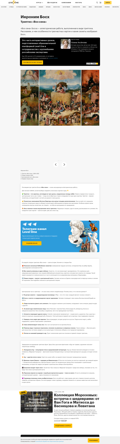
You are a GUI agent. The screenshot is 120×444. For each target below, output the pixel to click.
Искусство (56, 6)
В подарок (52, 2)
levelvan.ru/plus (53, 58)
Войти (108, 2)
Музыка (48, 6)
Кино (84, 6)
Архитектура (76, 6)
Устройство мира (21, 6)
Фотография (66, 6)
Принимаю (93, 440)
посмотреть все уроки (32, 62)
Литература (115, 6)
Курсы (38, 2)
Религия (107, 6)
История (3, 6)
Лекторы (78, 2)
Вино (90, 6)
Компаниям (66, 2)
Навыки (41, 6)
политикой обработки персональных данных (49, 441)
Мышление (32, 6)
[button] (58, 160)
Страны (11, 6)
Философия (98, 6)
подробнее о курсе (63, 425)
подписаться (31, 243)
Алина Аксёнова (79, 43)
